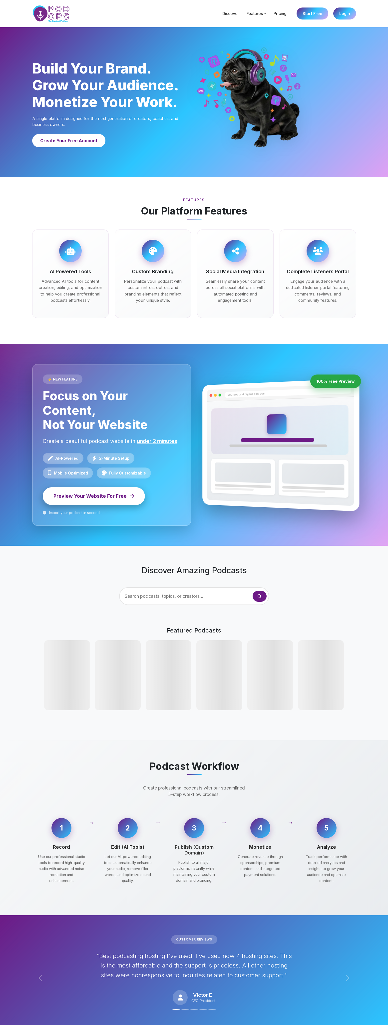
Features (255, 13)
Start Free (312, 13)
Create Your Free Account (68, 140)
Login (344, 13)
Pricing (280, 13)
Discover (230, 13)
